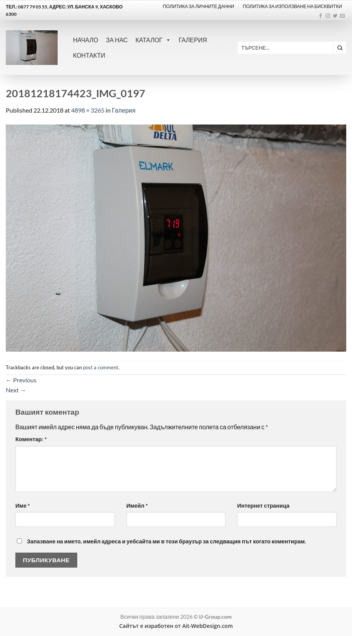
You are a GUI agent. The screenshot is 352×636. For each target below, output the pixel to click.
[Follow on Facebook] (320, 16)
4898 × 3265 (88, 110)
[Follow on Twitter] (335, 16)
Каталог (153, 39)
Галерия (193, 39)
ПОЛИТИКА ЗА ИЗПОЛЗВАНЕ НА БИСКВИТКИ (292, 6)
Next (16, 390)
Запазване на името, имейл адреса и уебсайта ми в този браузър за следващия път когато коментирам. (166, 541)
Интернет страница (263, 505)
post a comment (100, 367)
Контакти (89, 55)
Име (22, 505)
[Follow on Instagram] (327, 16)
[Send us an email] (342, 16)
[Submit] (340, 47)
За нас (117, 39)
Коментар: (31, 439)
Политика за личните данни (198, 6)
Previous (21, 380)
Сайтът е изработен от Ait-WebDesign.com (176, 625)
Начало (85, 39)
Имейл (137, 505)
